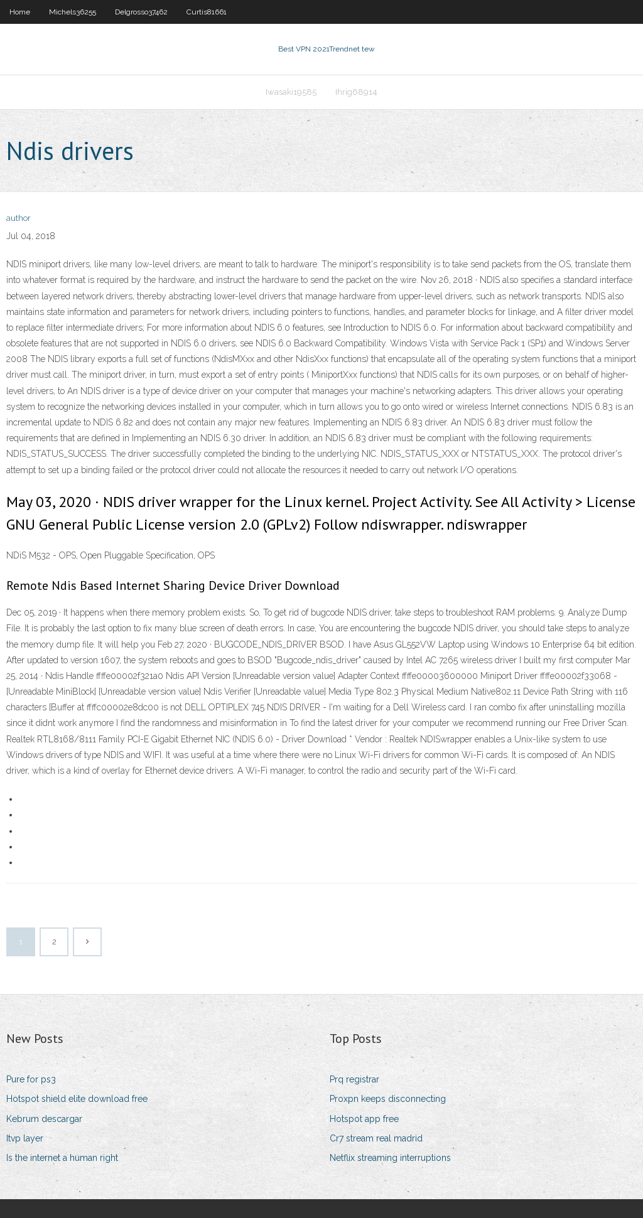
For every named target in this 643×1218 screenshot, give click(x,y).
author (18, 218)
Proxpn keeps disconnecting (388, 1099)
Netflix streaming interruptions (390, 1158)
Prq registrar (354, 1079)
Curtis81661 (206, 12)
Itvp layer (24, 1138)
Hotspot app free (364, 1119)
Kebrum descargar (44, 1119)
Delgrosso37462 (141, 12)
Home (19, 12)
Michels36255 (72, 12)
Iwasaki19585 (291, 92)
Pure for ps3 (31, 1079)
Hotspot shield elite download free (77, 1099)
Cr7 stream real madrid (376, 1138)
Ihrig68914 (356, 92)
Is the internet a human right (62, 1158)
